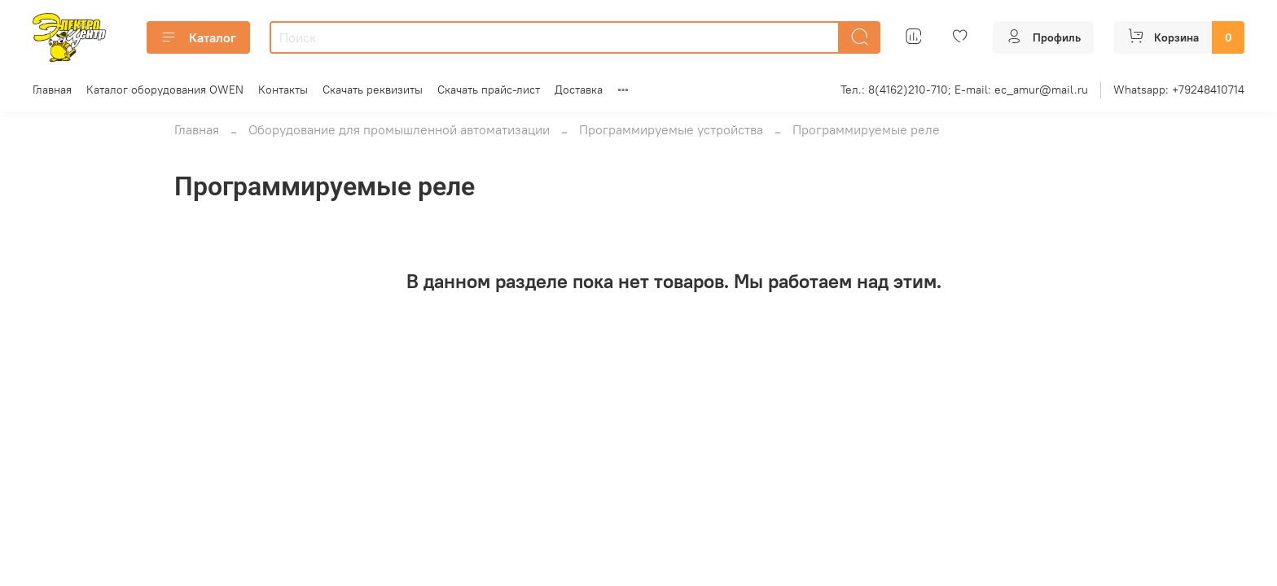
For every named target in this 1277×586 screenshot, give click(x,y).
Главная (52, 89)
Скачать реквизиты (373, 89)
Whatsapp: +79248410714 (1178, 89)
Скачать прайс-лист (488, 89)
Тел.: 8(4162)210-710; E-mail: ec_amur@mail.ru (964, 89)
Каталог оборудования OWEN (165, 89)
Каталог (198, 37)
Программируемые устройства (671, 129)
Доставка (579, 89)
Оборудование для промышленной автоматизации (399, 129)
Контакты (283, 89)
